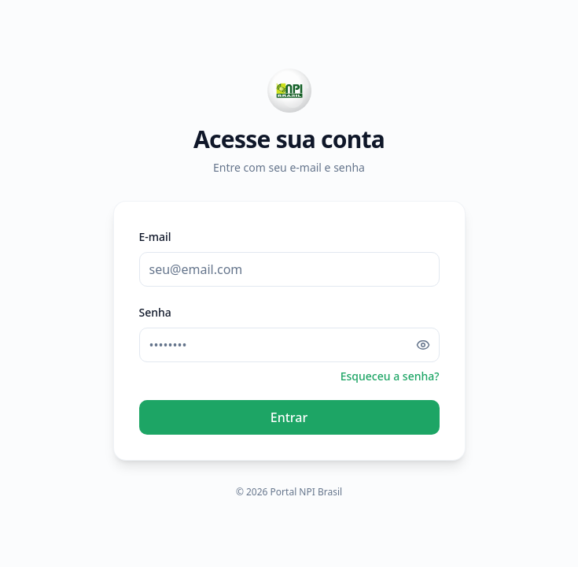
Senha (155, 312)
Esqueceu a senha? (390, 376)
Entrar (289, 417)
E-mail (155, 236)
